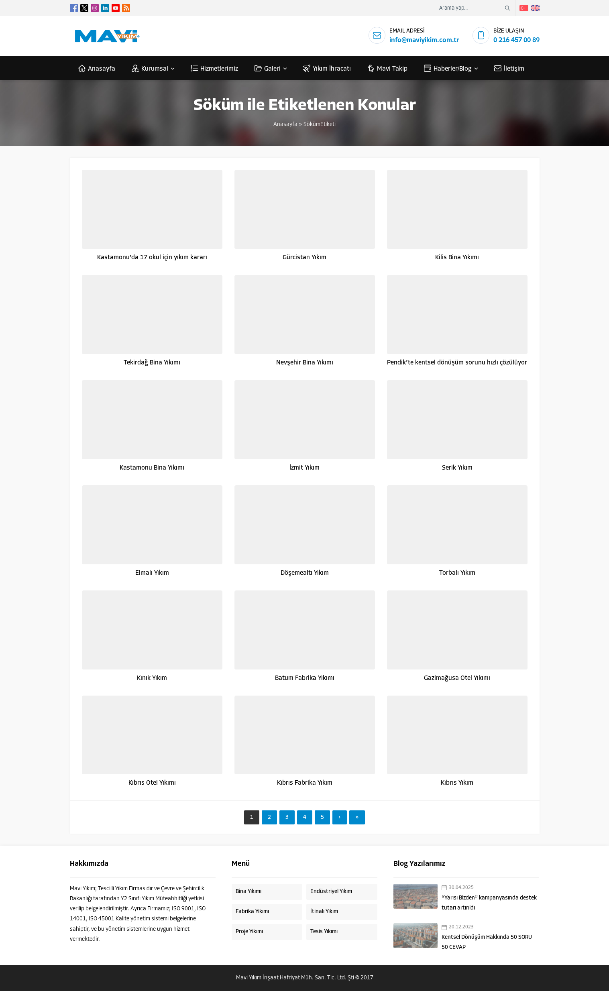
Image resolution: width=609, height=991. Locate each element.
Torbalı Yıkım (457, 573)
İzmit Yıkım (304, 468)
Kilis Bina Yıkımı (457, 257)
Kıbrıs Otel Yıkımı (152, 783)
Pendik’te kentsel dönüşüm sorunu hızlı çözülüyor (457, 363)
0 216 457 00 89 (516, 40)
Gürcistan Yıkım (304, 257)
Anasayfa (285, 125)
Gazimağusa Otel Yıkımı (457, 678)
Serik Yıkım (457, 468)
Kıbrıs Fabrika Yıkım (304, 783)
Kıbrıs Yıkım (457, 783)
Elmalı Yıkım (152, 573)
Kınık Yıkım (152, 678)
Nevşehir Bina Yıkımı (304, 363)
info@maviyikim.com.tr (424, 40)
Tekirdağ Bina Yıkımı (152, 363)
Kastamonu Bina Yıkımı (152, 468)
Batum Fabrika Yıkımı (304, 678)
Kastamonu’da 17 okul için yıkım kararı (152, 257)
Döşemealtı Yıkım (305, 573)
